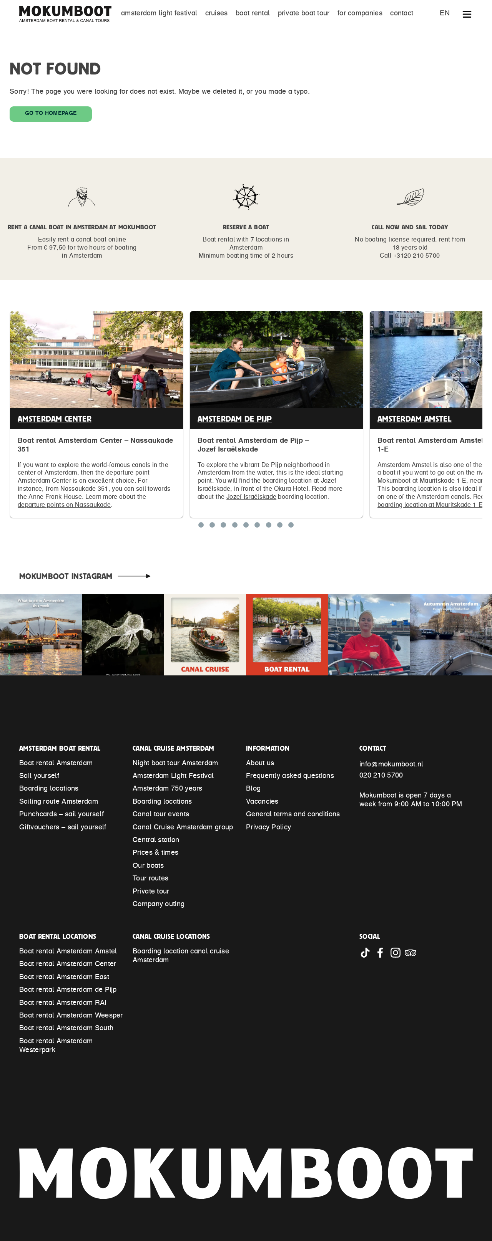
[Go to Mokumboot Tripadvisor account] (411, 956)
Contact (372, 748)
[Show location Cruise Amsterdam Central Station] (291, 526)
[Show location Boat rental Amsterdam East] (234, 526)
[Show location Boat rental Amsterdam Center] (201, 526)
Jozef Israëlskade (251, 497)
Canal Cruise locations (171, 936)
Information (267, 748)
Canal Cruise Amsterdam (173, 748)
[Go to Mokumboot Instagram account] (397, 956)
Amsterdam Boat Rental (59, 748)
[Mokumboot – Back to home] (69, 14)
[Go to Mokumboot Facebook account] (381, 956)
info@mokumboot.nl (391, 764)
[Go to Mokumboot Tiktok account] (366, 956)
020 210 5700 (381, 776)
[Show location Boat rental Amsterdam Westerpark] (268, 526)
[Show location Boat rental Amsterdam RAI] (246, 526)
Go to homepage (50, 113)
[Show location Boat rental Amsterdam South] (279, 526)
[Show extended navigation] (467, 15)
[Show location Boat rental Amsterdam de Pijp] (212, 526)
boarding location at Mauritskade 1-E (430, 505)
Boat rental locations (57, 936)
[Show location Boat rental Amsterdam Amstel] (223, 526)
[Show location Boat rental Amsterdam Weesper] (257, 526)
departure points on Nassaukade (64, 505)
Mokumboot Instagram (66, 576)
